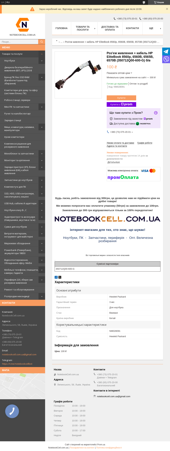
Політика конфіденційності (109, 448)
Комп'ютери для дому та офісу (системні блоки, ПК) (21, 92)
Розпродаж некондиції (16, 296)
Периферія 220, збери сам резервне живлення (18, 281)
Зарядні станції (12, 120)
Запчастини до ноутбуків (18, 180)
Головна (61, 28)
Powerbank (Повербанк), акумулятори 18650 (17, 252)
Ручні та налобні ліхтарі (17, 113)
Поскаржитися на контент (82, 448)
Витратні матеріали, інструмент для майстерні (18, 235)
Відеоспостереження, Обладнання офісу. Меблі (18, 261)
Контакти (132, 28)
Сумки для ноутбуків (15, 226)
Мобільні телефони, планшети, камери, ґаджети (21, 271)
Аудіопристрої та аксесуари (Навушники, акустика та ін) (19, 218)
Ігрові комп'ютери (14, 136)
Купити (121, 97)
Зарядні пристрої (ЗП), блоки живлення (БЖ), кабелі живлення (20, 170)
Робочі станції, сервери (17, 100)
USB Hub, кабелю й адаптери (20, 203)
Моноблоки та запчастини (19, 153)
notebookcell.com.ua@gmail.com (19, 354)
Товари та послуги (12, 53)
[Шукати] (41, 41)
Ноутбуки (9, 60)
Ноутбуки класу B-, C (15, 210)
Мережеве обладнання (17, 243)
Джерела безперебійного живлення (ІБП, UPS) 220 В (18, 69)
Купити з (121, 104)
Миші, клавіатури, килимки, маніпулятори (19, 128)
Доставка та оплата (109, 28)
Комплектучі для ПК (15, 186)
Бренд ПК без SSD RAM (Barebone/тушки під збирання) (16, 80)
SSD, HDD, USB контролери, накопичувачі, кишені (19, 195)
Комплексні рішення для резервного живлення (17, 145)
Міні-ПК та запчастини (16, 106)
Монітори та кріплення (17, 160)
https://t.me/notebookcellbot (17, 363)
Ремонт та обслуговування (19, 289)
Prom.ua (101, 444)
